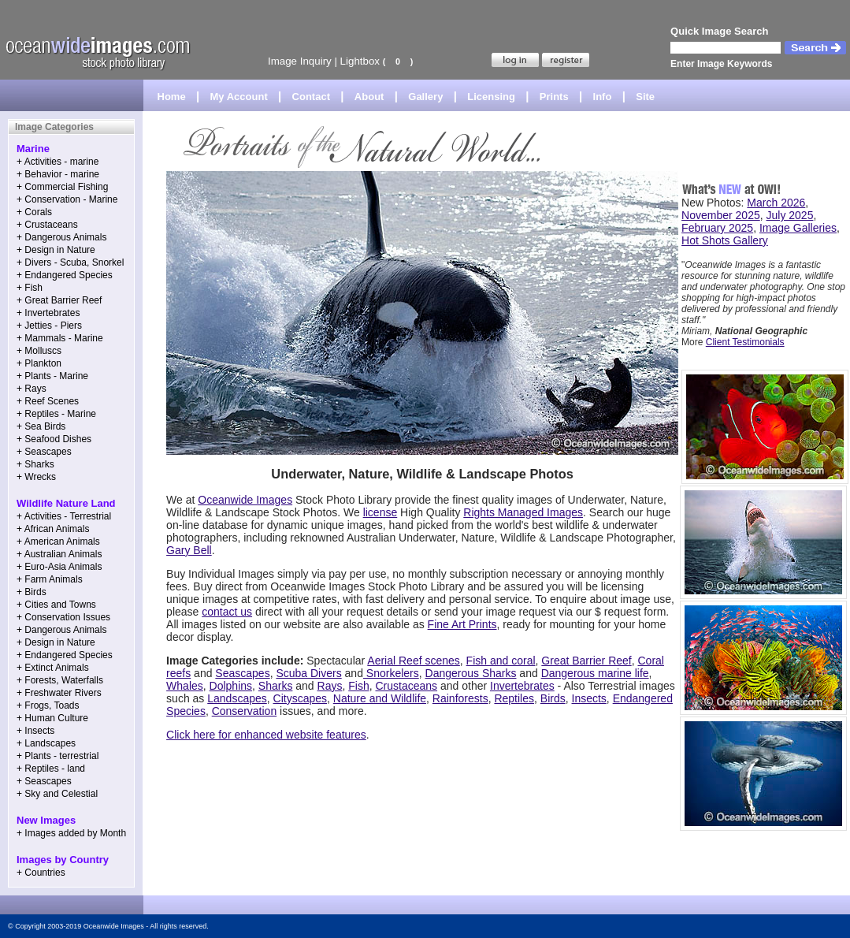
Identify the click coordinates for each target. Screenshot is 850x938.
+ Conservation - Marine (67, 199)
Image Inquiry (300, 61)
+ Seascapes (44, 451)
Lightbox (360, 61)
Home (172, 96)
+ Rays (31, 388)
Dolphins (231, 685)
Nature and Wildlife (379, 698)
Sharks (275, 685)
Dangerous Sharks (471, 673)
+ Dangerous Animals (61, 237)
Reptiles (514, 698)
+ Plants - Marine (52, 376)
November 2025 (720, 215)
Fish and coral (501, 660)
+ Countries (41, 872)
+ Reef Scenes (48, 401)
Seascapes (242, 673)
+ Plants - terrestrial (57, 755)
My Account (239, 96)
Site (645, 96)
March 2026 (776, 202)
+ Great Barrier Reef (59, 300)
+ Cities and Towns (56, 604)
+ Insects (35, 730)
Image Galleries (798, 227)
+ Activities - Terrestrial (64, 516)
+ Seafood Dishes (54, 439)
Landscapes (237, 698)
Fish (358, 685)
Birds (553, 698)
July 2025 (790, 215)
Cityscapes (300, 698)
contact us (227, 611)
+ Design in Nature (56, 249)
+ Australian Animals (59, 554)
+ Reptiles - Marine (56, 413)
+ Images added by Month (71, 833)
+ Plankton (39, 363)
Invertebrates (522, 685)
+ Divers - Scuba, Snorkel (70, 262)
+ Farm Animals (50, 579)
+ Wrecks (36, 476)
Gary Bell (189, 550)
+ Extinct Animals (53, 667)
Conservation (244, 711)
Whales (184, 685)
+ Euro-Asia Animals (59, 566)
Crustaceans (406, 685)
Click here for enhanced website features (266, 734)
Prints (554, 96)
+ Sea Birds (41, 426)
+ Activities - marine (57, 161)
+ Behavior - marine (58, 174)
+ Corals (34, 212)
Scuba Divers (308, 673)
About (369, 96)
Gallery (425, 96)
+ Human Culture (52, 718)
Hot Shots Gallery (724, 240)
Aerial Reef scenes (413, 660)
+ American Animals (58, 541)
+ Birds (31, 591)
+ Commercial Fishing (62, 186)
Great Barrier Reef (586, 660)
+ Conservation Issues (63, 617)
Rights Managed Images (523, 512)
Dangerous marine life (595, 673)
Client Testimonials (745, 342)
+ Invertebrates (48, 312)
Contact (311, 96)
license (380, 512)
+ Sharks (35, 464)
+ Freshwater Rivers (59, 692)
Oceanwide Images (245, 499)
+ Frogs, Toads (48, 705)
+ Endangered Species (65, 275)
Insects (589, 698)
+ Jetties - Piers (49, 325)
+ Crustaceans (47, 224)
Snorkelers (391, 673)
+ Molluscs (39, 350)
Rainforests (460, 698)
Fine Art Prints (462, 624)
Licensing (491, 96)
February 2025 (717, 227)
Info (602, 96)
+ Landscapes (46, 743)
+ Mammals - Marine (60, 338)
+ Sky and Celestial (57, 793)
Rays (330, 685)
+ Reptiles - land (51, 768)
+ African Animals (53, 528)
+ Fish (30, 287)
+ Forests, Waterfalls (60, 680)
